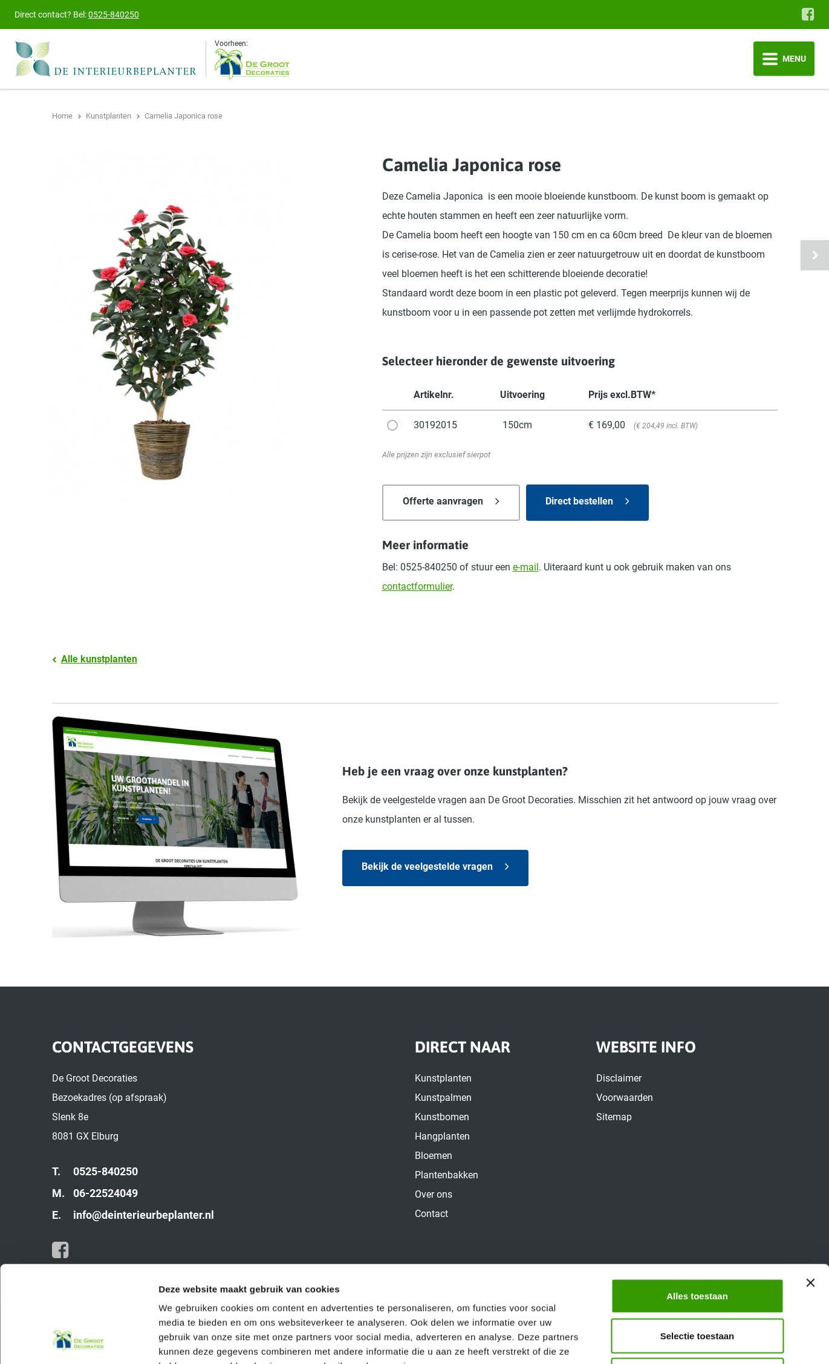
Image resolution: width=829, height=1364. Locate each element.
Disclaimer (619, 1078)
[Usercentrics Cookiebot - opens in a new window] (78, 1340)
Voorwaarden (624, 1097)
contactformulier (417, 586)
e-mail (526, 567)
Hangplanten (442, 1136)
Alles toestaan (697, 1205)
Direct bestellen (579, 501)
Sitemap (614, 1117)
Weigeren (697, 1284)
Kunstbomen (442, 1117)
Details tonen (653, 1340)
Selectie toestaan (697, 1245)
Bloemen (433, 1155)
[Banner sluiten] (810, 1192)
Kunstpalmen (443, 1097)
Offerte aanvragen (443, 501)
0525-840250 (113, 14)
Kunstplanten (443, 1078)
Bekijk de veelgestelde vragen (427, 866)
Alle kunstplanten (99, 659)
